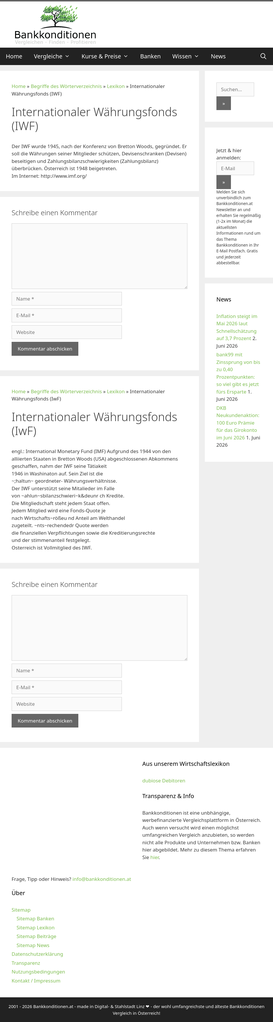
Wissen (188, 56)
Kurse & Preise (108, 56)
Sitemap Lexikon (36, 927)
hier (154, 857)
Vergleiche (55, 56)
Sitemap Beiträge (36, 936)
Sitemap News (33, 945)
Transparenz (26, 963)
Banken (150, 56)
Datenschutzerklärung (37, 954)
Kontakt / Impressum (36, 980)
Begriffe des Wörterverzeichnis (66, 86)
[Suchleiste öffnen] (263, 56)
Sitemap (21, 909)
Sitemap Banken (35, 918)
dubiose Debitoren (163, 780)
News (218, 56)
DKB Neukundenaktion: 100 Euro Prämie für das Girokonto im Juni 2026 (237, 423)
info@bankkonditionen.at (102, 879)
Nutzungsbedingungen (38, 971)
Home (14, 56)
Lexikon (116, 86)
